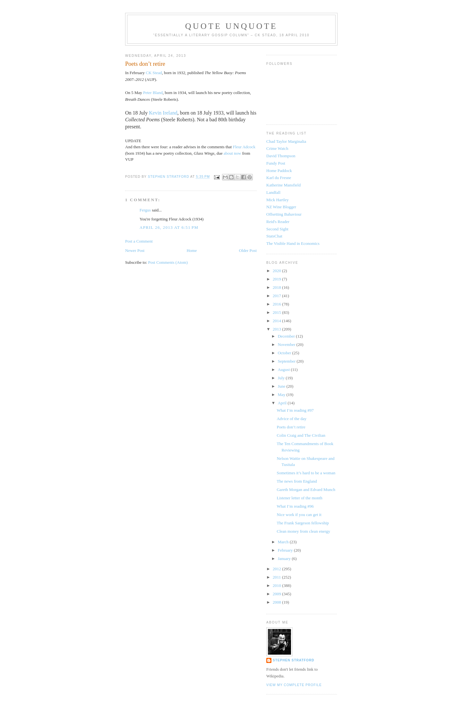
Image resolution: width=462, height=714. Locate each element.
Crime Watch (277, 148)
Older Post (248, 250)
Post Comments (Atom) (168, 262)
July (282, 377)
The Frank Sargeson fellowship (303, 522)
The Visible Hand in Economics (293, 243)
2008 (277, 602)
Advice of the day (291, 418)
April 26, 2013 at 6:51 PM (169, 227)
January (285, 558)
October (285, 352)
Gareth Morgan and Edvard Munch (306, 489)
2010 (277, 585)
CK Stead (154, 72)
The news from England (297, 481)
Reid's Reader (277, 221)
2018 (277, 287)
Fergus (145, 210)
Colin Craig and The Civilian (301, 435)
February (286, 550)
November (287, 344)
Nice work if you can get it (299, 514)
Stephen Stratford (293, 660)
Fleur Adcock (244, 146)
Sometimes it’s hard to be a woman (306, 472)
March (284, 541)
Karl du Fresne (278, 177)
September (287, 361)
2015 (277, 312)
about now (233, 153)
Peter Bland (153, 92)
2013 (277, 329)
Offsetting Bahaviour (284, 214)
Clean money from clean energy (303, 531)
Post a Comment (139, 241)
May (282, 394)
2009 (277, 593)
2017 (277, 295)
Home (192, 250)
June (282, 386)
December (287, 336)
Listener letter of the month (299, 497)
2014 (277, 320)
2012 (277, 568)
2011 (277, 577)
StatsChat (274, 236)
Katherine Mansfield (283, 185)
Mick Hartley (277, 199)
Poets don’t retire (291, 427)
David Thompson (280, 155)
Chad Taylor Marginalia (286, 141)
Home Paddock (279, 170)
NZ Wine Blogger (281, 206)
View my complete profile (294, 685)
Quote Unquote (231, 26)
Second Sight (277, 229)
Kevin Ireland (163, 113)
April (283, 402)
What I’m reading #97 (295, 410)
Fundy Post (275, 163)
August (284, 369)
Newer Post (134, 250)
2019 (277, 279)
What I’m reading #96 (295, 506)
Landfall (273, 192)
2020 (277, 270)
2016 (277, 304)
